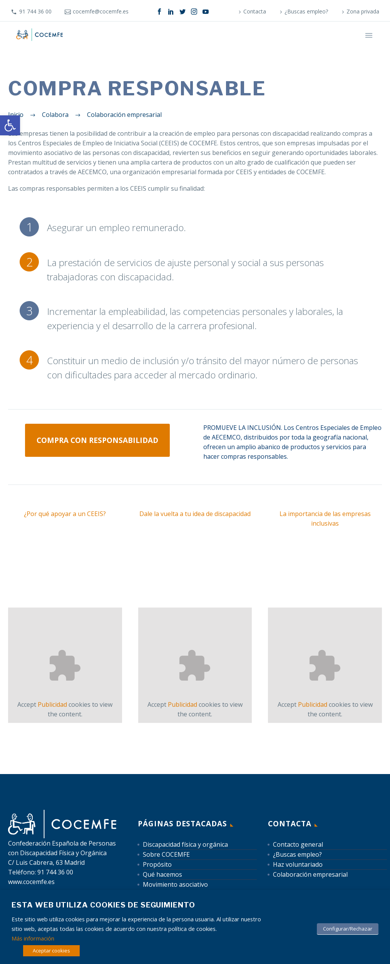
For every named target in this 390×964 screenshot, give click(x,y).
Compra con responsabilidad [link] (97, 440)
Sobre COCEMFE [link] (166, 854)
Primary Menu (368, 35)
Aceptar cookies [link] (51, 950)
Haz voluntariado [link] (298, 864)
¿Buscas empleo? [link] (306, 11)
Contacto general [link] (298, 844)
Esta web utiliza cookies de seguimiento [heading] (103, 905)
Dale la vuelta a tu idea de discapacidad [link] (195, 513)
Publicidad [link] (52, 704)
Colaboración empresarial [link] (310, 874)
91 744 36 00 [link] (35, 11)
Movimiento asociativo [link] (175, 884)
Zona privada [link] (362, 11)
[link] (10, 125)
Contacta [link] (254, 11)
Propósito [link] (157, 864)
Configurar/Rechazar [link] (347, 928)
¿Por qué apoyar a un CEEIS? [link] (65, 513)
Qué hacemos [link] (162, 874)
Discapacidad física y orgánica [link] (185, 844)
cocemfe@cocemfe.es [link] (101, 11)
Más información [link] (33, 938)
